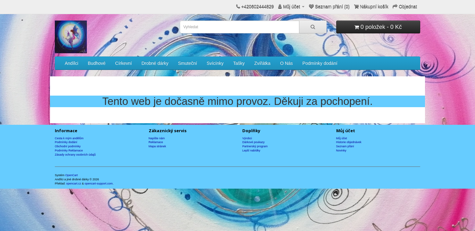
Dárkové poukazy (253, 142)
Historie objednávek (349, 142)
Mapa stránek (157, 146)
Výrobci (247, 138)
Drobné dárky (154, 63)
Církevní (123, 63)
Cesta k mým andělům (69, 138)
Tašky (239, 63)
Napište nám (157, 138)
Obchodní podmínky (68, 146)
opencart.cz (73, 183)
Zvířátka (262, 63)
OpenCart (71, 175)
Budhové (96, 63)
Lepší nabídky (251, 150)
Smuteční (187, 63)
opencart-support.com (99, 183)
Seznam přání (345, 146)
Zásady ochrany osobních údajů (75, 154)
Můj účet (341, 138)
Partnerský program (255, 146)
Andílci (71, 63)
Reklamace (156, 142)
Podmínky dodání (320, 63)
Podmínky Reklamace (69, 150)
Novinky (341, 150)
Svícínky (215, 63)
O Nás (286, 63)
